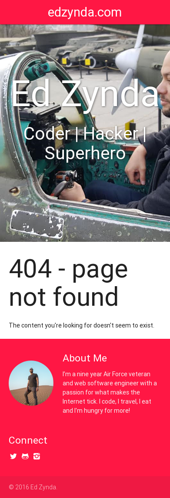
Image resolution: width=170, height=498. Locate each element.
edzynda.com (85, 12)
